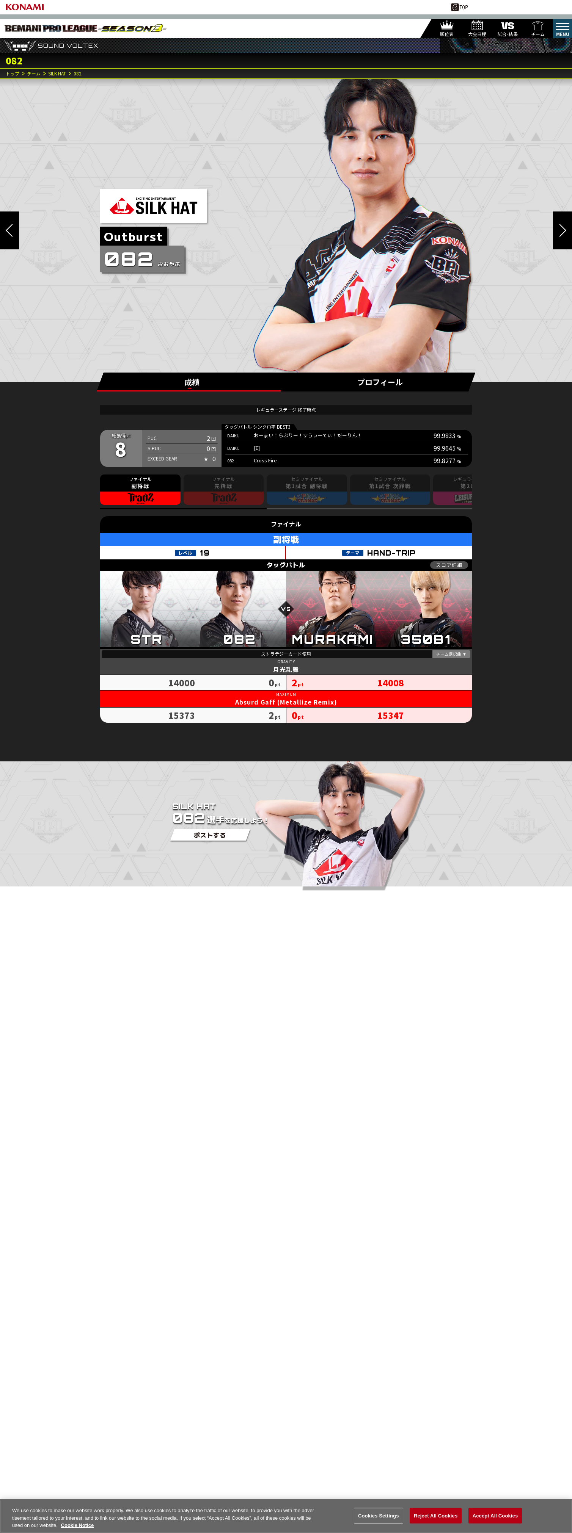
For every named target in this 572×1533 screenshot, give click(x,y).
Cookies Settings (378, 1516)
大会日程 (477, 34)
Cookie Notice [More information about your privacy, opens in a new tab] (77, 1526)
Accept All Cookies (495, 1516)
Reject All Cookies (435, 1516)
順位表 (447, 34)
